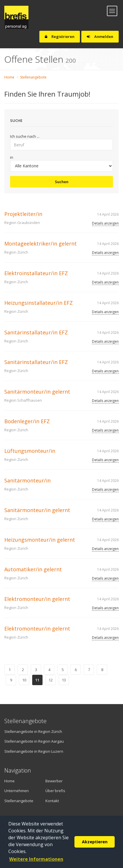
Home (9, 77)
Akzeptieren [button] (94, 841)
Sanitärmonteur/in (27, 480)
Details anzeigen (105, 223)
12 (51, 680)
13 (64, 680)
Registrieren (59, 36)
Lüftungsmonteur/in (29, 450)
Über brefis (55, 790)
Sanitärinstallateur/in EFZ (36, 332)
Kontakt (52, 800)
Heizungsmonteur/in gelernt (39, 539)
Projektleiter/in (23, 213)
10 (24, 680)
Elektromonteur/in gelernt (37, 598)
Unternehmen (16, 790)
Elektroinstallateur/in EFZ (36, 273)
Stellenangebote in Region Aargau (34, 741)
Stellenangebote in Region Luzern (33, 751)
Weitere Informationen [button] (36, 859)
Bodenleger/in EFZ (27, 421)
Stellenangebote (33, 77)
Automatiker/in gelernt (33, 569)
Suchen (61, 181)
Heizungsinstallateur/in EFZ (38, 302)
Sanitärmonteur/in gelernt (37, 391)
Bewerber (54, 780)
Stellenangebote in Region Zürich (33, 731)
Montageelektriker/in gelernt (40, 243)
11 (37, 680)
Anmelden (100, 36)
